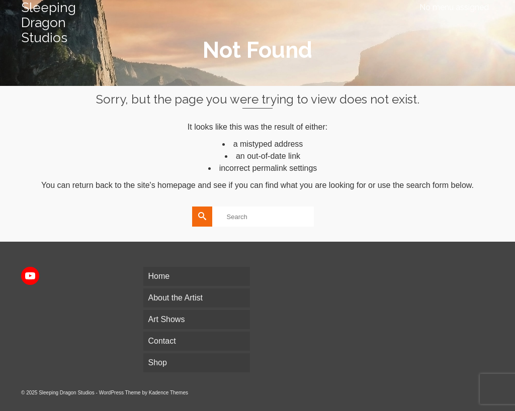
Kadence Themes (168, 392)
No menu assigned (454, 7)
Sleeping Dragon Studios (48, 22)
